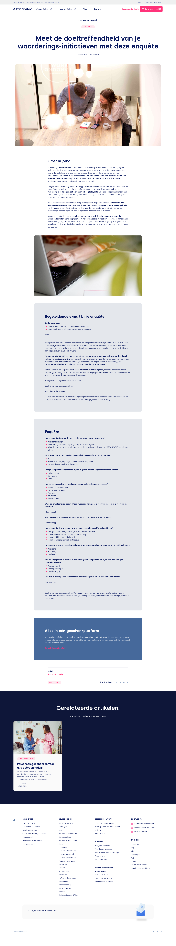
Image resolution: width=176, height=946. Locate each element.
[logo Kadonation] (22, 9)
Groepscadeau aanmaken (35, 2)
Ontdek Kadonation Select (56, 648)
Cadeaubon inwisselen (52, 2)
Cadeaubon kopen (19, 2)
